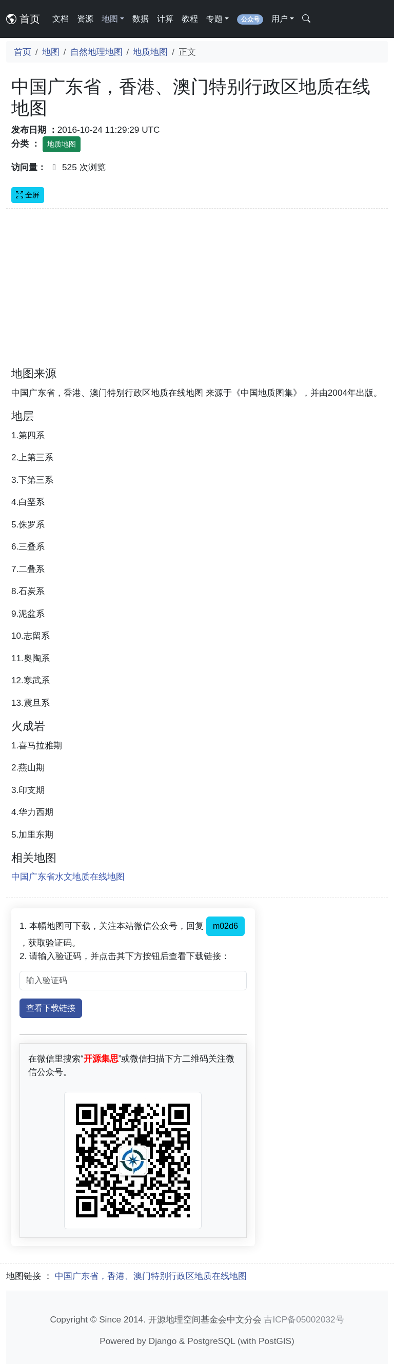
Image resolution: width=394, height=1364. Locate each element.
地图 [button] (110, 18)
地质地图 (150, 52)
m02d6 (225, 926)
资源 (85, 18)
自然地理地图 (96, 52)
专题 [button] (214, 18)
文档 (60, 18)
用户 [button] (279, 18)
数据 (140, 18)
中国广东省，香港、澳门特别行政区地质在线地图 (151, 1276)
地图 (51, 52)
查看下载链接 (50, 1008)
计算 (165, 18)
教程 (190, 18)
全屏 (28, 195)
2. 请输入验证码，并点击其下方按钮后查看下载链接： (124, 956)
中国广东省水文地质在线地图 (68, 876)
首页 (23, 19)
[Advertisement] (197, 293)
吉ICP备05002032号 (304, 1319)
